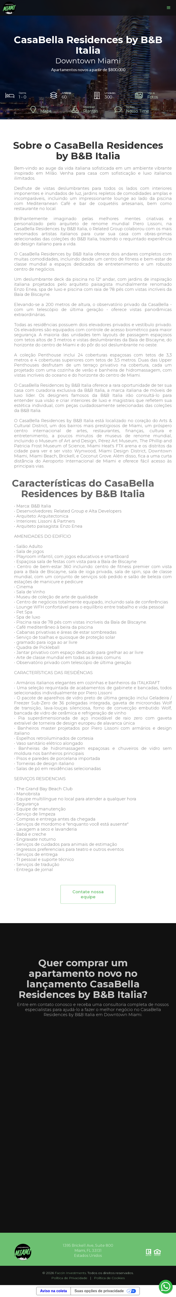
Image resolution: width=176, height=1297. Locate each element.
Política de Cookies (109, 1278)
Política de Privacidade (69, 1278)
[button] (168, 8)
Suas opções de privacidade (99, 1291)
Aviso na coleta (53, 1291)
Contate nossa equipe (88, 897)
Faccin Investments (70, 1273)
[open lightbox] (152, 95)
